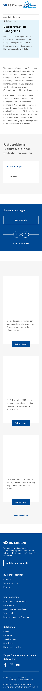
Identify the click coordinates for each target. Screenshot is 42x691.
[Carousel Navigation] (21, 231)
